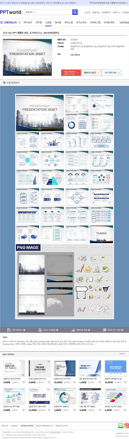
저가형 (39, 22)
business (20, 341)
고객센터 (125, 12)
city (91, 344)
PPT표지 (28, 22)
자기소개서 (81, 22)
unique (29, 344)
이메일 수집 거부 (61, 426)
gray (7, 344)
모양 (48, 344)
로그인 (87, 12)
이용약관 (14, 426)
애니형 (58, 22)
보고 (61, 341)
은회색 (102, 341)
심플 (60, 344)
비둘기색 (108, 341)
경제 (52, 344)
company (41, 341)
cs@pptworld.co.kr (48, 437)
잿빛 (114, 341)
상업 (35, 341)
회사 (65, 341)
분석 (56, 344)
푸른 (34, 344)
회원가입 (96, 12)
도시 (87, 344)
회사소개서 (81, 344)
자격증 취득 (109, 22)
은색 (97, 341)
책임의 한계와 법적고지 (44, 426)
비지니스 (13, 341)
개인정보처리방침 (27, 426)
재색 (118, 341)
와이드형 (68, 22)
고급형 (48, 22)
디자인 (65, 344)
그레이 (17, 344)
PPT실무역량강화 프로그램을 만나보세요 (107, 3)
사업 (51, 341)
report (74, 341)
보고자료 (87, 341)
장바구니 (116, 12)
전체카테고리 (9, 22)
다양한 (43, 344)
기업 (69, 341)
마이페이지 (106, 12)
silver (12, 344)
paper (80, 341)
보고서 (56, 341)
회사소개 (5, 426)
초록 (38, 344)
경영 (47, 341)
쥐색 (122, 341)
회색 (93, 341)
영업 (31, 341)
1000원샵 (124, 22)
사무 (26, 341)
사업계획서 (72, 344)
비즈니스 (6, 341)
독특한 (23, 344)
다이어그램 (95, 22)
